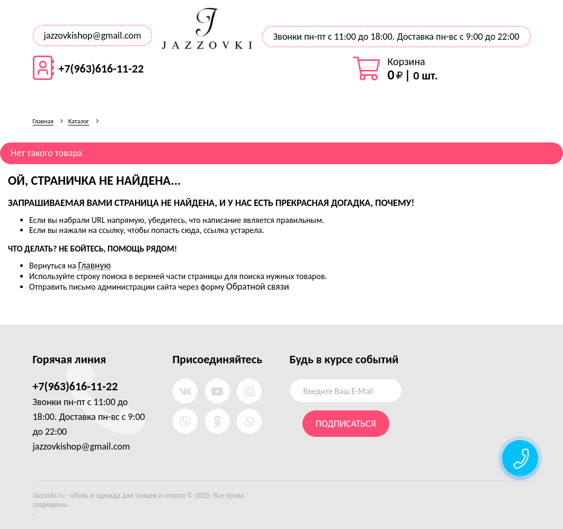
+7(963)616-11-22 (101, 69)
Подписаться (346, 423)
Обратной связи (257, 286)
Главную (94, 265)
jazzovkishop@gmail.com (92, 35)
